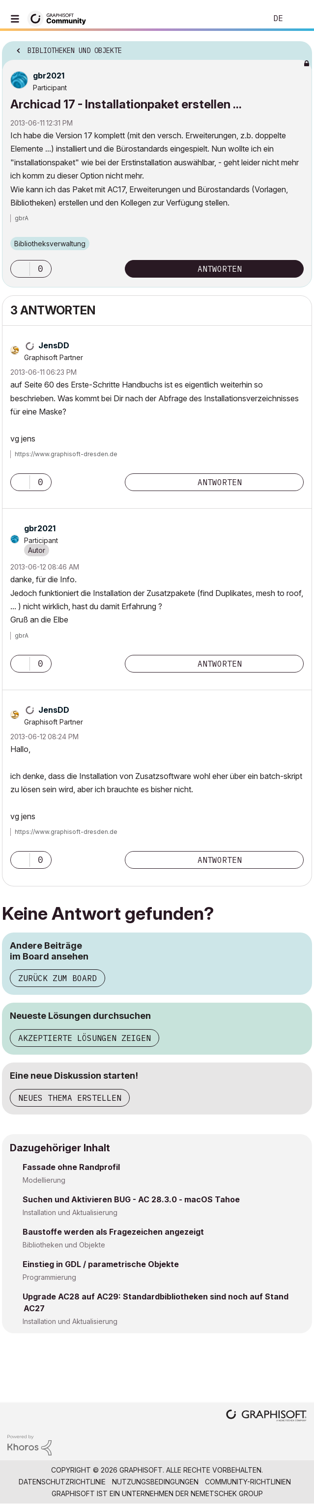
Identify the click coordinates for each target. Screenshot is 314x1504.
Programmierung (49, 1277)
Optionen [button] (298, 47)
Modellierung (44, 1180)
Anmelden (298, 18)
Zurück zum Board (57, 978)
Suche (245, 18)
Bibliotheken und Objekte (64, 1245)
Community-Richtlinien (248, 1482)
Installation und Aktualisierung (70, 1212)
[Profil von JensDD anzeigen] (53, 345)
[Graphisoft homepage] (266, 1416)
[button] (20, 268)
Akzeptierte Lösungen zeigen (84, 1038)
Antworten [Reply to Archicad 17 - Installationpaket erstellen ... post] (220, 269)
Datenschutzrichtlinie (62, 1482)
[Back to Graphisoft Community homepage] (60, 18)
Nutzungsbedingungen (155, 1482)
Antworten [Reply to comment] (220, 482)
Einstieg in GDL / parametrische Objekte (101, 1264)
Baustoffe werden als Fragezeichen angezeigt (113, 1232)
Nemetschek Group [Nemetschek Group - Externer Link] (227, 1493)
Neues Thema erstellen (69, 1098)
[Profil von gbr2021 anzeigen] (48, 75)
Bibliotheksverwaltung (50, 243)
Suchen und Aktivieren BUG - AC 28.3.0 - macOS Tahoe (131, 1199)
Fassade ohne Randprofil (71, 1167)
